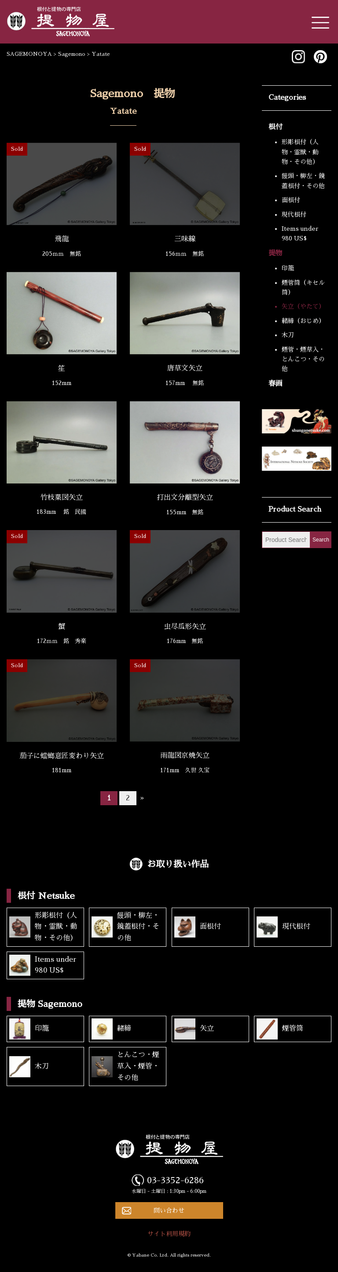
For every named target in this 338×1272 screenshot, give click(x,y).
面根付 (291, 200)
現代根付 (294, 214)
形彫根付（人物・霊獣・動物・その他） (300, 152)
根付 (275, 127)
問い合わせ (169, 1210)
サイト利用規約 (169, 1234)
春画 (275, 383)
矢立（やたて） (303, 306)
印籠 (288, 268)
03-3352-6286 (175, 1180)
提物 (275, 253)
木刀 (288, 335)
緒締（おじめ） (303, 321)
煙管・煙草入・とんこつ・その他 (303, 359)
